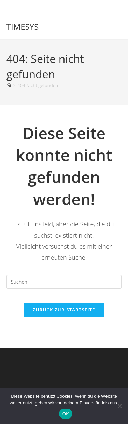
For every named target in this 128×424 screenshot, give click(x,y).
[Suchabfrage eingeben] (64, 282)
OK (65, 413)
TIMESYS (22, 26)
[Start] (8, 85)
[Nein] (119, 405)
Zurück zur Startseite (64, 310)
